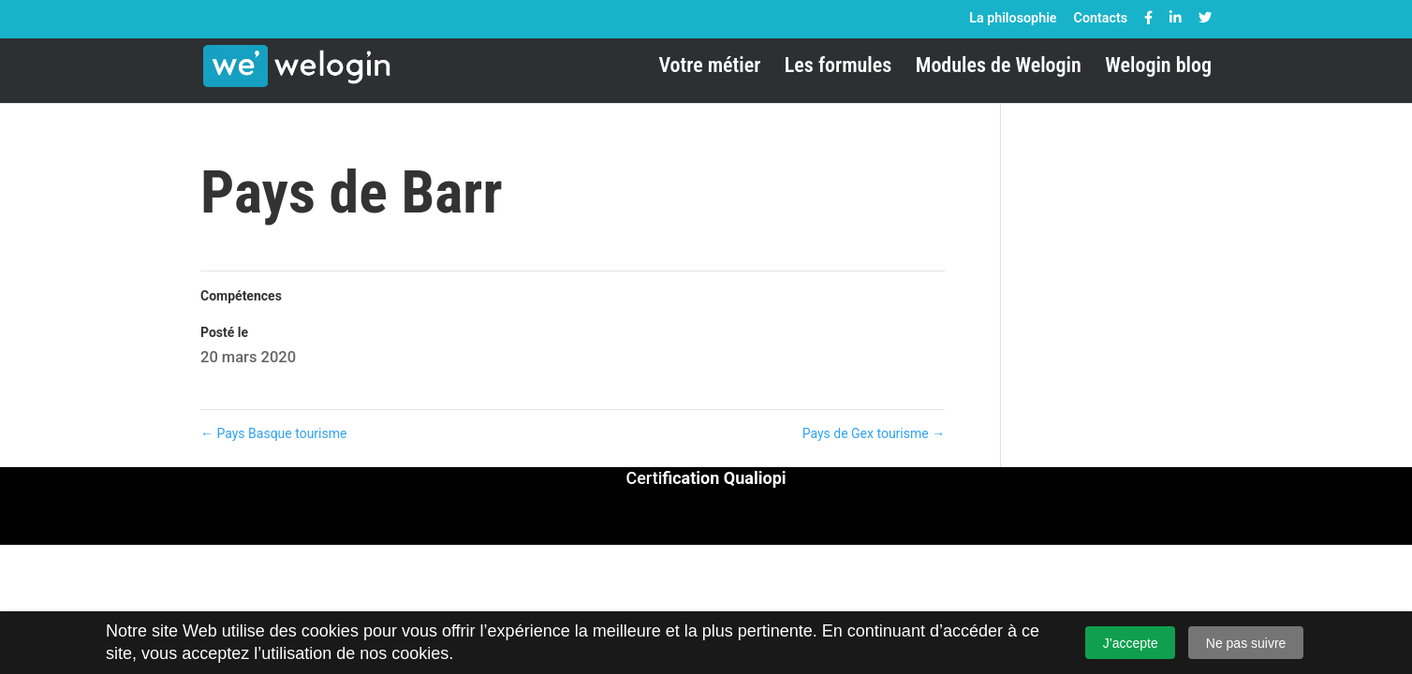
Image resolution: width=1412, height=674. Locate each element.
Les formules (838, 68)
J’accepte (1130, 643)
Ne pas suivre (1246, 643)
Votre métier (709, 68)
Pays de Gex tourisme (873, 433)
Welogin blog (1158, 68)
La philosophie (1012, 17)
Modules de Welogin (998, 68)
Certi (705, 478)
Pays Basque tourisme (273, 433)
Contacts (1101, 17)
